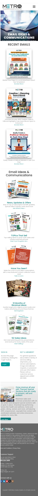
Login (5, 364)
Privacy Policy (16, 448)
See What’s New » (19, 208)
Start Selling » (19, 344)
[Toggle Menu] (33, 6)
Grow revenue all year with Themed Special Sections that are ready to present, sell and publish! (26, 391)
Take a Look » (19, 276)
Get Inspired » (19, 311)
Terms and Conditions (6, 448)
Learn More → (5, 419)
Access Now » (19, 84)
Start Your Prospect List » (19, 241)
